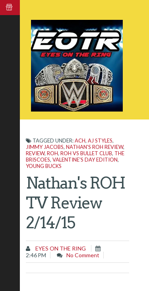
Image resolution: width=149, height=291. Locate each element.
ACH (80, 140)
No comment (82, 255)
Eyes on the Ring (60, 248)
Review (35, 153)
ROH (52, 153)
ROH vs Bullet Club (86, 153)
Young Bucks (44, 166)
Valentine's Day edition (85, 159)
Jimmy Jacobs (45, 147)
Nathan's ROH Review (94, 147)
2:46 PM (36, 255)
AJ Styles (100, 140)
